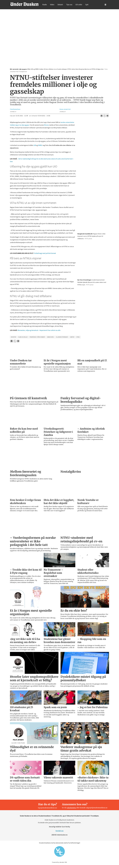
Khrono (46, 125)
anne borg (50, 337)
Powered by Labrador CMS (59, 862)
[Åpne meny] (105, 4)
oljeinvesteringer (62, 337)
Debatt (60, 4)
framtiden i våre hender (37, 337)
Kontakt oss (59, 831)
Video (52, 4)
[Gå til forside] (24, 4)
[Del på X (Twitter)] (104, 115)
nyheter (13, 337)
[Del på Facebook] (101, 115)
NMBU (40, 145)
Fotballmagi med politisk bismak (45, 253)
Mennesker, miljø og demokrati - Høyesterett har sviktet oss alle (39, 330)
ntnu (78, 337)
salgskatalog (71, 808)
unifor (72, 337)
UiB (34, 145)
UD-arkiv (78, 4)
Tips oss (69, 4)
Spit (86, 4)
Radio (44, 4)
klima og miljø (23, 337)
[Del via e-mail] (107, 115)
